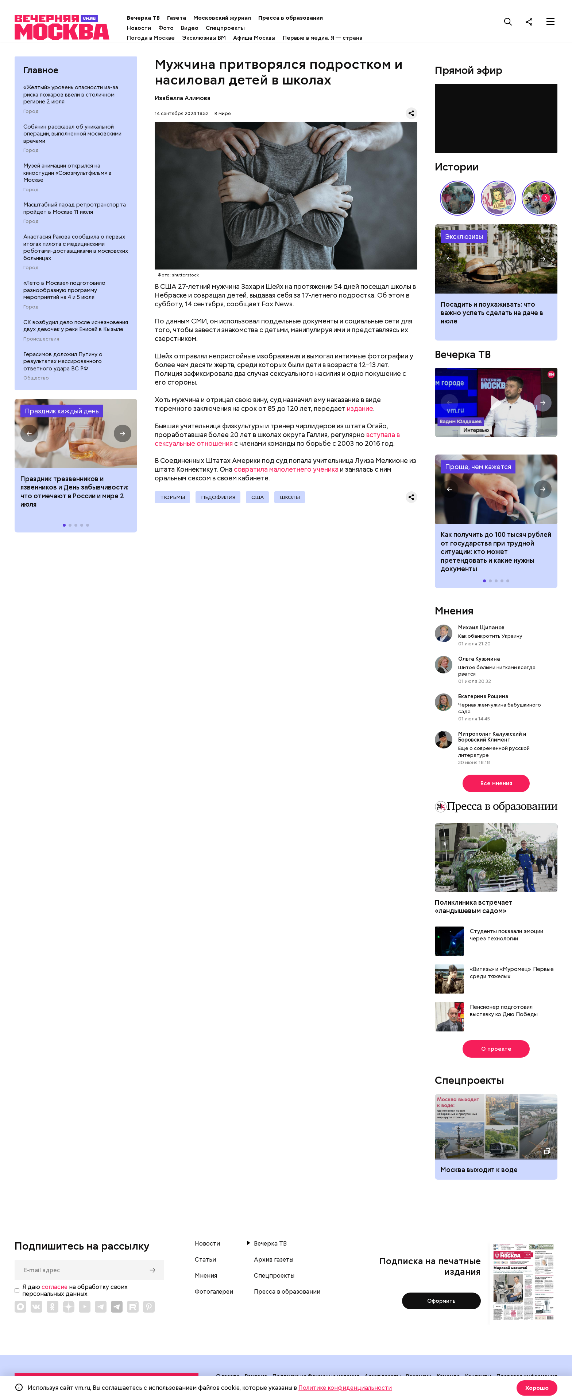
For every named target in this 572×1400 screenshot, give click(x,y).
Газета (188, 17)
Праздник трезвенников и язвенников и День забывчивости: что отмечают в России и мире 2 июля (74, 494)
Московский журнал (234, 17)
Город (30, 114)
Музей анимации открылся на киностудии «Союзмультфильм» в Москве (67, 175)
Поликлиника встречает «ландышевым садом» (474, 908)
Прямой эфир (468, 72)
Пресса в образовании (302, 17)
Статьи (205, 1262)
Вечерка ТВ (155, 17)
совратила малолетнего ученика (286, 471)
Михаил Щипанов (481, 630)
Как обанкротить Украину (490, 638)
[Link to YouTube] (84, 1309)
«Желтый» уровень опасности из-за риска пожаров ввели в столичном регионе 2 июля (70, 96)
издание (360, 410)
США (261, 499)
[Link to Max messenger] (20, 1309)
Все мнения (496, 785)
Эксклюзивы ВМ (215, 38)
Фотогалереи (214, 1294)
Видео (201, 28)
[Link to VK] (36, 1309)
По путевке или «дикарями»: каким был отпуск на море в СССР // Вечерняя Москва (457, 200)
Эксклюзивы (464, 238)
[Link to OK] (52, 1309)
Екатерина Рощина (483, 698)
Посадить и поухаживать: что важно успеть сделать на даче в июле (492, 315)
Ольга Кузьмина (480, 661)
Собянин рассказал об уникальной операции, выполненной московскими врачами (72, 136)
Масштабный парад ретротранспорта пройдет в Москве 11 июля (74, 210)
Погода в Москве (162, 38)
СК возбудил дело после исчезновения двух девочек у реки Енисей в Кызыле (75, 328)
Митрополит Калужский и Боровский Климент (492, 739)
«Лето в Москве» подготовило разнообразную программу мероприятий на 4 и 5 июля (64, 292)
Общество (36, 380)
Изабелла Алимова (182, 100)
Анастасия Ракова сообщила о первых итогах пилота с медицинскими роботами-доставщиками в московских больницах (75, 249)
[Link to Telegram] (101, 1309)
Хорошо (536, 1388)
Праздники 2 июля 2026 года (76, 435)
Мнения (454, 613)
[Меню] (550, 21)
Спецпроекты (236, 28)
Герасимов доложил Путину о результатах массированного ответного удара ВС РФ (63, 363)
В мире (222, 115)
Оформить (441, 1303)
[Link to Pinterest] (149, 1309)
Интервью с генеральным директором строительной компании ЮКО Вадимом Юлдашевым (496, 404)
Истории (457, 169)
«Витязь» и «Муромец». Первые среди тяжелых (512, 975)
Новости (151, 28)
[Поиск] (508, 21)
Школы (295, 499)
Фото (177, 28)
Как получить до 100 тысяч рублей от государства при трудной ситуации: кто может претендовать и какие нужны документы (496, 491)
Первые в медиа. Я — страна (334, 38)
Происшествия (41, 341)
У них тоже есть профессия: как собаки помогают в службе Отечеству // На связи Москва (539, 200)
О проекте (496, 1051)
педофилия (220, 499)
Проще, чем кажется (478, 469)
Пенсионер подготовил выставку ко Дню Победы (504, 1013)
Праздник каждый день (62, 413)
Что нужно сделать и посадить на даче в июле (496, 260)
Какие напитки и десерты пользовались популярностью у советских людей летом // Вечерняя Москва (498, 200)
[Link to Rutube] (133, 1309)
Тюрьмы (173, 499)
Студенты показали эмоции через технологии (506, 937)
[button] (29, 435)
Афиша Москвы (266, 38)
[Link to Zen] (68, 1309)
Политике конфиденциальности (345, 1388)
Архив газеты (273, 1262)
